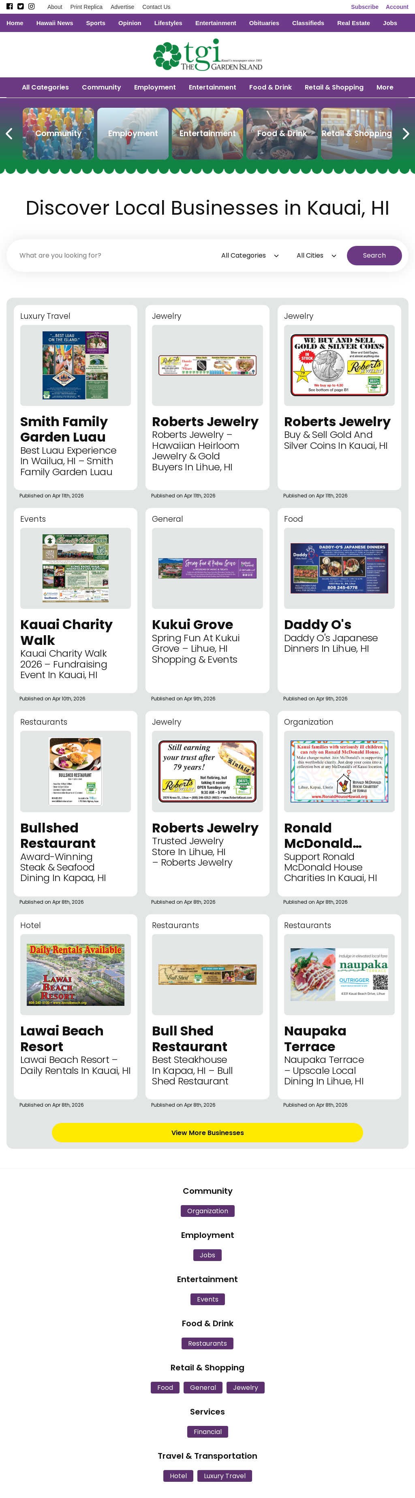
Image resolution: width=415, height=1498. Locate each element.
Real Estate (353, 22)
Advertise (122, 7)
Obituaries (264, 22)
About (54, 7)
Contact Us (156, 7)
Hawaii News (54, 22)
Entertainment (215, 22)
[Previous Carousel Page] (9, 132)
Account (397, 7)
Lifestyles (168, 22)
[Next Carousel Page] (405, 132)
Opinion (129, 22)
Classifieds (308, 22)
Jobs (390, 22)
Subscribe (365, 7)
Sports (96, 22)
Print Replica (87, 7)
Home (15, 22)
